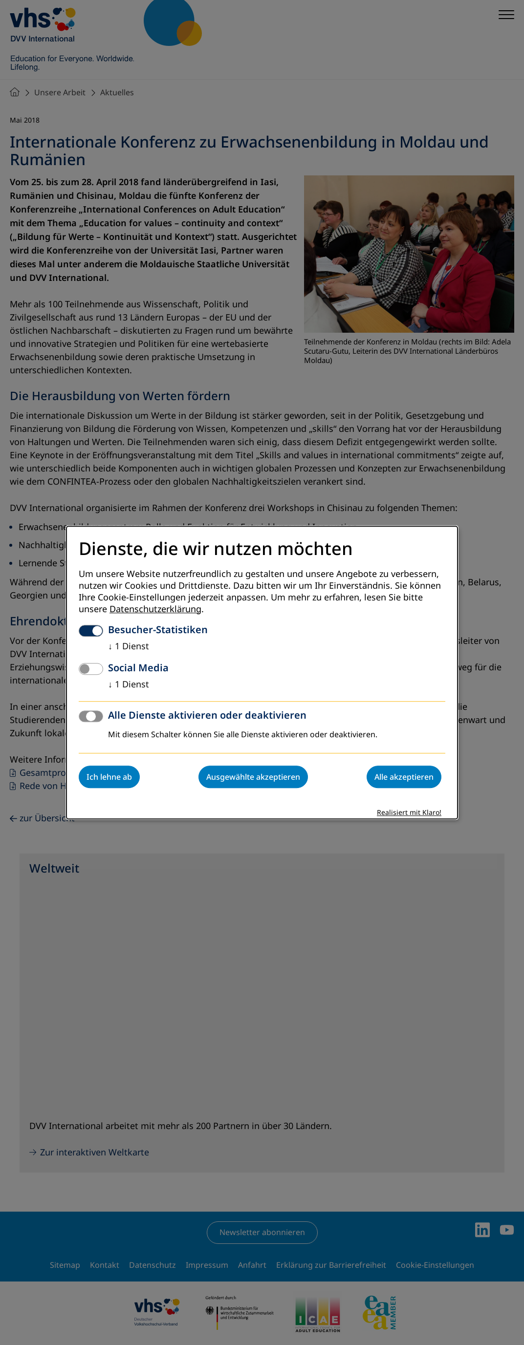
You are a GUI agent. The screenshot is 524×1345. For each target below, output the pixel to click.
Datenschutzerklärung (155, 609)
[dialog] (262, 672)
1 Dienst (128, 646)
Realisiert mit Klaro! (409, 813)
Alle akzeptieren (404, 776)
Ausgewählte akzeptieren (253, 776)
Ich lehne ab (109, 776)
